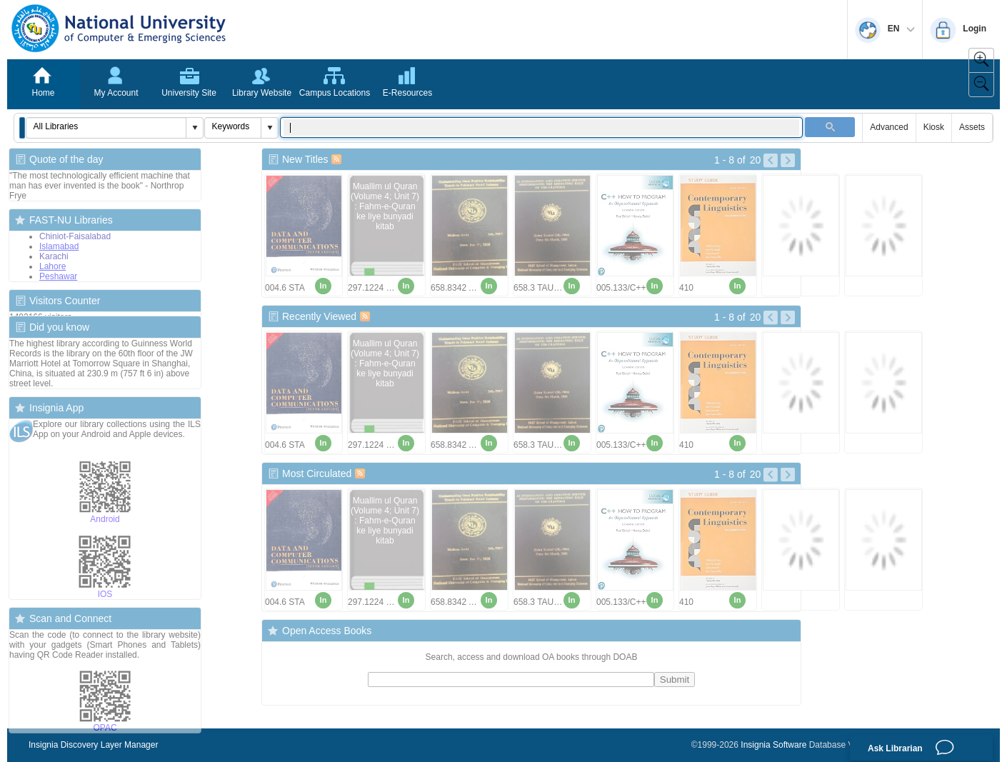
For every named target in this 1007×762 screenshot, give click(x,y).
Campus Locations (334, 93)
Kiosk (933, 127)
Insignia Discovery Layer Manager (93, 745)
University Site (188, 93)
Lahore (52, 266)
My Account (116, 93)
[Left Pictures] (770, 161)
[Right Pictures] (788, 161)
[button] (22, 128)
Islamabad (59, 246)
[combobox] (106, 126)
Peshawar (58, 276)
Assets (972, 127)
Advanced (889, 127)
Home (42, 93)
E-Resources (407, 93)
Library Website (261, 93)
